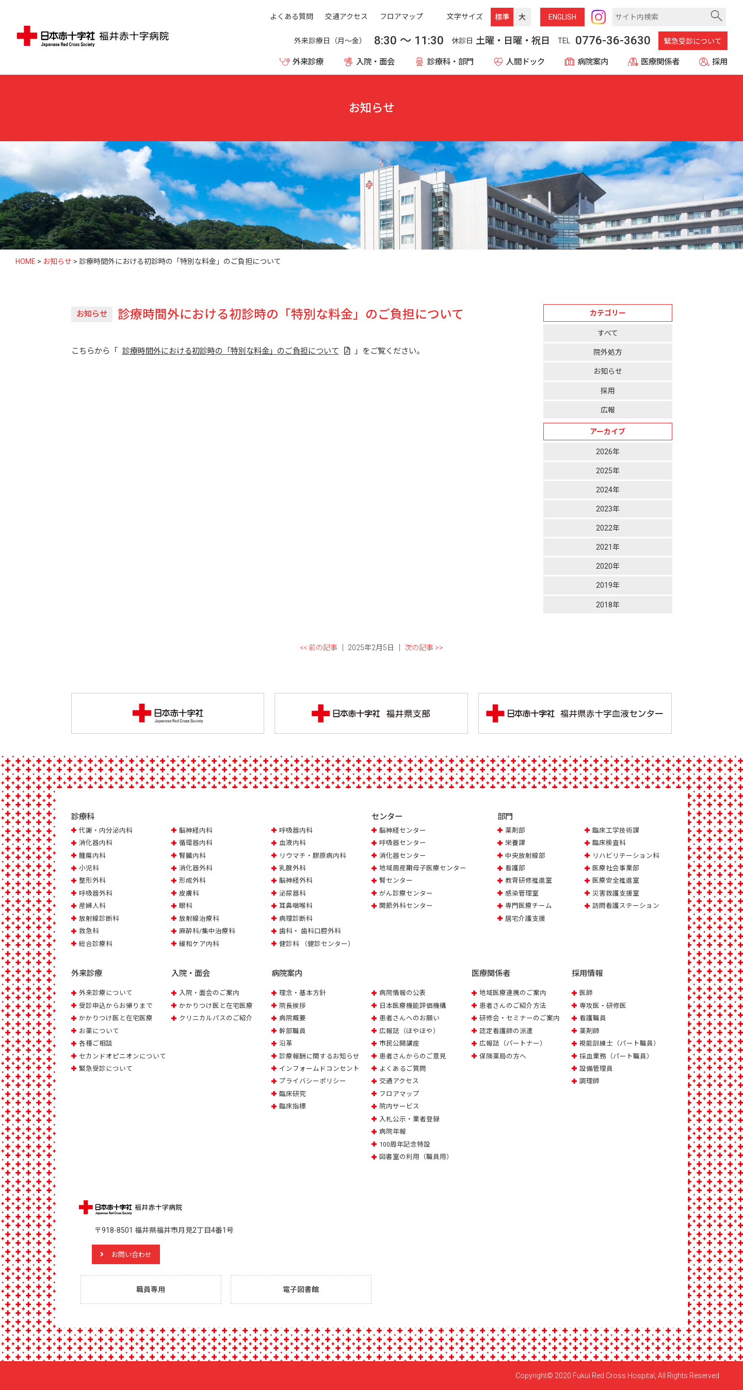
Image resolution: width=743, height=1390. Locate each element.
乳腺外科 (292, 868)
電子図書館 (301, 1289)
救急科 (89, 931)
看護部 (515, 868)
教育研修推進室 (528, 881)
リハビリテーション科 (625, 855)
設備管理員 (596, 1068)
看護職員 (592, 1018)
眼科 (185, 906)
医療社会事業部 (615, 868)
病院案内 (592, 62)
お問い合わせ (135, 1254)
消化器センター (402, 855)
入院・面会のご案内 (209, 993)
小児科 (89, 868)
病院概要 (292, 1018)
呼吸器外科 (95, 894)
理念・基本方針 (302, 993)
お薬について (99, 1030)
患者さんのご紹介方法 (512, 1005)
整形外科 (92, 881)
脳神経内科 (196, 830)
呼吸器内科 (296, 830)
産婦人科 (92, 906)
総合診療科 (95, 944)
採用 (720, 62)
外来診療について (106, 993)
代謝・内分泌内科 (106, 830)
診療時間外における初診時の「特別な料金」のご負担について (230, 351)
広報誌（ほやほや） (409, 1030)
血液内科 (292, 843)
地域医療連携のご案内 (512, 993)
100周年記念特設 (404, 1144)
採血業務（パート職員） (616, 1056)
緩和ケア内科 (199, 944)
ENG (562, 17)
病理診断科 (296, 918)
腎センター (396, 881)
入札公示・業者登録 (409, 1119)
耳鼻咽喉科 (296, 906)
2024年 (608, 490)
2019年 (608, 585)
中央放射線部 (525, 855)
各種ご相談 (95, 1043)
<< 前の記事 (318, 647)
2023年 (608, 509)
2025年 (608, 471)
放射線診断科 (99, 918)
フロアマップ (399, 1094)
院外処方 (607, 352)
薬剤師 (589, 1030)
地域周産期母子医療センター (422, 868)
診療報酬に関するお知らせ (319, 1056)
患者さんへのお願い (409, 1018)
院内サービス (399, 1106)
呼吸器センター (402, 843)
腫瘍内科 (92, 855)
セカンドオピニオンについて (122, 1056)
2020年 (608, 566)
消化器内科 (95, 843)
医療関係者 (660, 62)
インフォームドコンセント (319, 1068)
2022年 (608, 528)
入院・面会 (375, 62)
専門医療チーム (528, 906)
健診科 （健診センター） (316, 944)
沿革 (286, 1043)
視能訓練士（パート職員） (619, 1043)
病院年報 (392, 1131)
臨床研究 (292, 1094)
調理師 (589, 1081)
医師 (586, 993)
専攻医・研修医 (602, 1005)
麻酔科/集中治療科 (207, 931)
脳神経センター (402, 830)
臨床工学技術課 (615, 830)
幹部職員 (292, 1030)
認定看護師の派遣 (506, 1030)
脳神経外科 (296, 881)
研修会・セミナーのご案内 (519, 1018)
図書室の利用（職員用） (416, 1157)
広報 (608, 410)
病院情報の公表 (402, 993)
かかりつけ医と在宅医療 (116, 1018)
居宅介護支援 (525, 918)
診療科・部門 (450, 62)
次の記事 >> (424, 647)
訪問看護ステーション (625, 906)
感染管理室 (522, 894)
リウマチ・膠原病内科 (312, 855)
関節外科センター (406, 906)
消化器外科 (196, 868)
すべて (607, 333)
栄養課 (515, 843)
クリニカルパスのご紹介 (216, 1018)
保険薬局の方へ (502, 1056)
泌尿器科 (292, 894)
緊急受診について (693, 41)
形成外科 (192, 881)
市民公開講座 (399, 1043)
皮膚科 (189, 894)
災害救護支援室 (615, 894)
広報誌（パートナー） (512, 1043)
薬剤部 (515, 830)
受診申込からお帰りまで (116, 1005)
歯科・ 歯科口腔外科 (310, 931)
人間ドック (525, 62)
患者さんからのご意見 (412, 1056)
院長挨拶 (292, 1005)
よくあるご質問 (402, 1068)
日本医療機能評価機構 (412, 1005)
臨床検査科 (609, 843)
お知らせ (607, 371)
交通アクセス (399, 1081)
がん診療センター (406, 894)
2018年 (608, 605)
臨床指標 (292, 1106)
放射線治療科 (199, 918)
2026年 (608, 452)
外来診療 (308, 62)
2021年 (608, 547)
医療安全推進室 (615, 881)
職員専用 (151, 1289)
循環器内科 (196, 843)
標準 (502, 17)
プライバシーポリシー (312, 1081)
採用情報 (587, 974)
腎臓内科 (192, 855)
